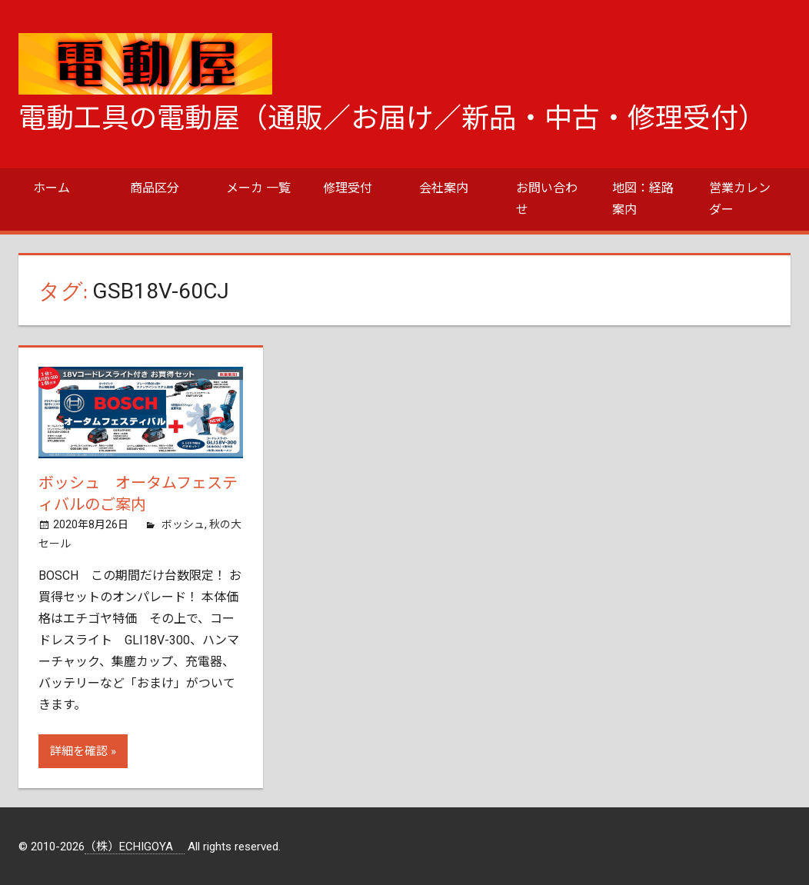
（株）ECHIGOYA (135, 846)
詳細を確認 (79, 751)
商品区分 (154, 188)
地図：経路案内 (643, 199)
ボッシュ (183, 524)
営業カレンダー (740, 199)
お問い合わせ (547, 199)
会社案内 (443, 188)
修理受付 (347, 188)
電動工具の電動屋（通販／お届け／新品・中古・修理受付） (392, 118)
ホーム (51, 188)
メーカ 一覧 (258, 188)
